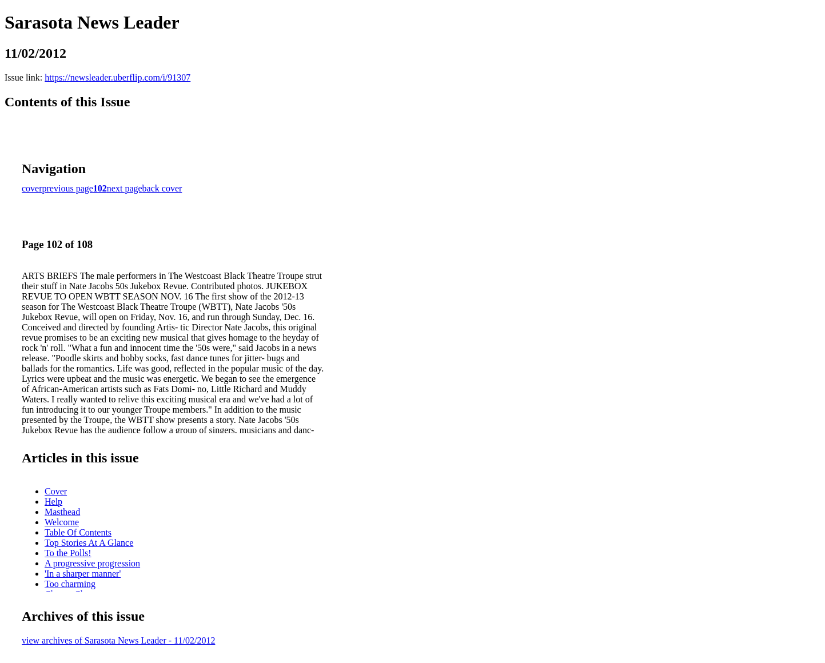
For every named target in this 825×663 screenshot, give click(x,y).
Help (53, 501)
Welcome (62, 522)
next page (124, 188)
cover (32, 188)
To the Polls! (68, 553)
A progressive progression (92, 563)
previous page (67, 188)
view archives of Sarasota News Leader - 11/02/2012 (118, 640)
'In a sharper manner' (83, 573)
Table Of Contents (78, 532)
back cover (162, 188)
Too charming (70, 584)
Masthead (62, 512)
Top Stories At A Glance (89, 543)
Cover (56, 491)
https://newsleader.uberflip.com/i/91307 (117, 77)
